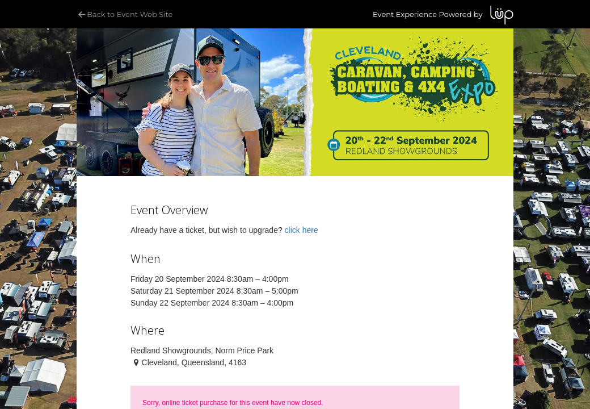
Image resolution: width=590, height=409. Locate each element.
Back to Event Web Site (124, 14)
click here (301, 230)
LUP (501, 15)
